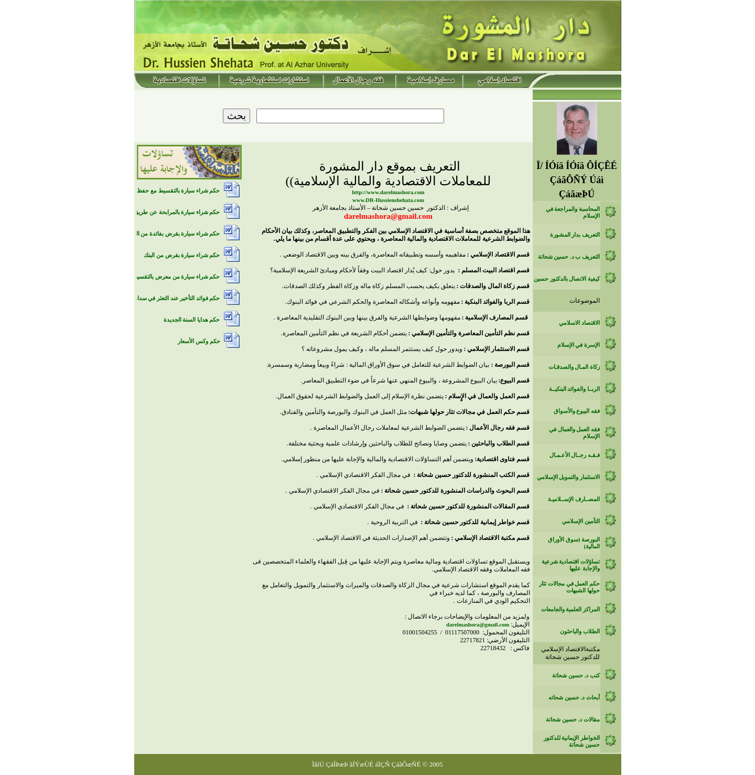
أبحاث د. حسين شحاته (574, 697)
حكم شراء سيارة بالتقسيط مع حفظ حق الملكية (165, 191)
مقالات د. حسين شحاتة (573, 720)
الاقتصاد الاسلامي (579, 323)
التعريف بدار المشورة (575, 235)
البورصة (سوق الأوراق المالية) (574, 543)
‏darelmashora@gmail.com (477, 625)
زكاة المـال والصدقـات (574, 367)
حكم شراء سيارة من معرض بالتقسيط (176, 277)
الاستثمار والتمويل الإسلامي (568, 477)
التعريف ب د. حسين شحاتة (569, 257)
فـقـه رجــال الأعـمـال (574, 455)
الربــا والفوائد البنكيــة (574, 389)
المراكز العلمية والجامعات (570, 609)
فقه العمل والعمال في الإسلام (574, 433)
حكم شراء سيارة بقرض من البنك (182, 255)
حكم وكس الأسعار (199, 341)
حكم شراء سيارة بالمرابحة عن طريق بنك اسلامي (162, 212)
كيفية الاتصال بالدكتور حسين (567, 279)
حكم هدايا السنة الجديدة (192, 320)
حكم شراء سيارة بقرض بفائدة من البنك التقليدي (163, 234)
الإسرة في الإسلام (578, 345)
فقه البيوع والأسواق (577, 411)
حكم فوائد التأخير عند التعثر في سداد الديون (169, 298)
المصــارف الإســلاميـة (574, 499)
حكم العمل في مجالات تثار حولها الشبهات (569, 587)
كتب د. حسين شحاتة (576, 675)
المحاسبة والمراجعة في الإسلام (573, 212)
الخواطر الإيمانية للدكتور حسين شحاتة (572, 741)
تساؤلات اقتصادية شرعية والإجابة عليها (571, 565)
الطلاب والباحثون (580, 631)
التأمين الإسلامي (581, 521)
